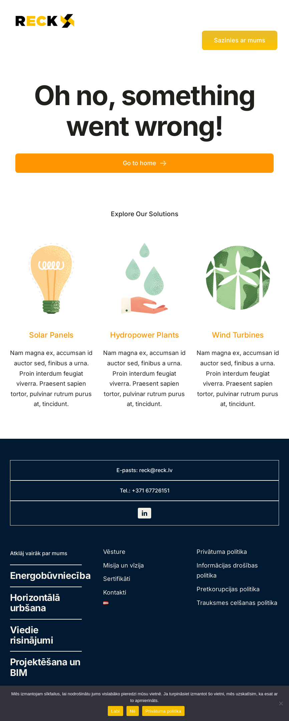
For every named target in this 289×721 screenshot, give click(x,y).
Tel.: (126, 490)
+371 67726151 (151, 490)
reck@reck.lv (156, 470)
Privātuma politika (163, 711)
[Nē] (280, 703)
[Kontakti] (239, 40)
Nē (132, 711)
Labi (115, 711)
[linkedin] (144, 513)
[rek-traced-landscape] (45, 13)
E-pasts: (127, 470)
